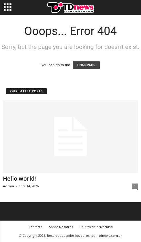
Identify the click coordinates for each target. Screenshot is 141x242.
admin (8, 186)
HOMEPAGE (86, 65)
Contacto (35, 227)
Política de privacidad (96, 227)
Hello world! (19, 178)
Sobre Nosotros (61, 227)
